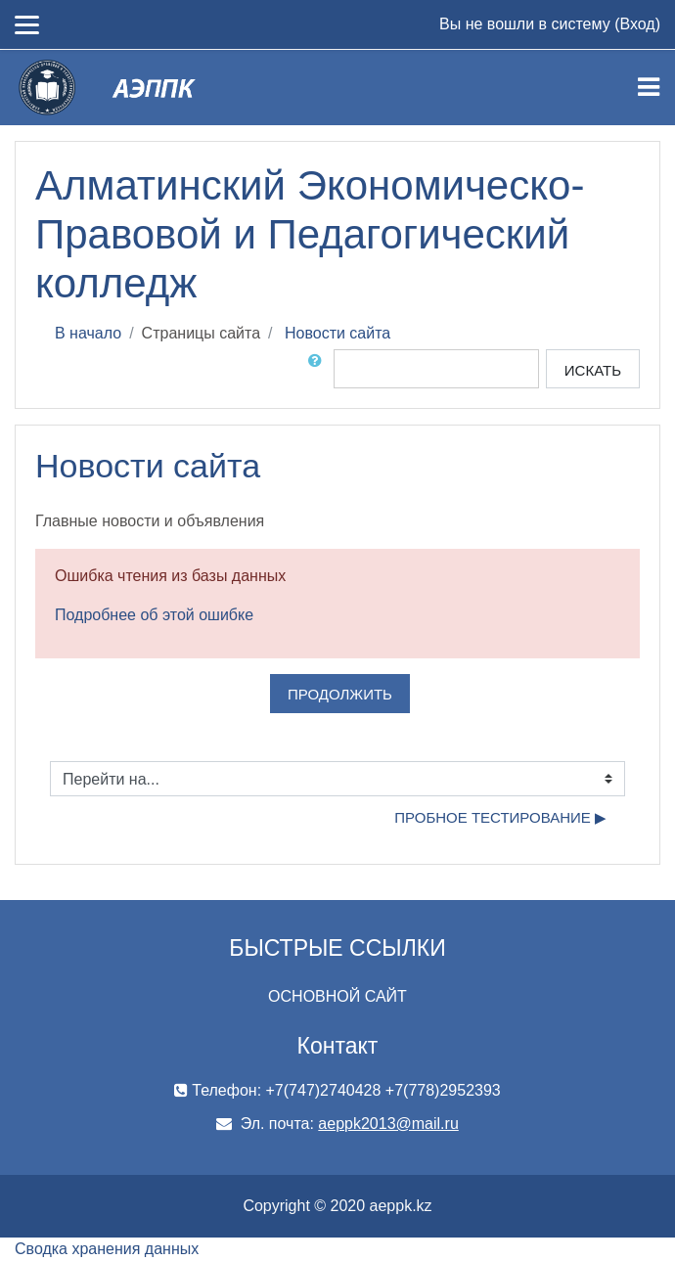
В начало (88, 333)
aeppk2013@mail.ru (388, 1123)
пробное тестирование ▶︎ (500, 817)
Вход (636, 24)
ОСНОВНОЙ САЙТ (337, 996)
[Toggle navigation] (648, 87)
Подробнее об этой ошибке (154, 615)
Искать (592, 370)
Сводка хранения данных (107, 1248)
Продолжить (340, 694)
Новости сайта (337, 333)
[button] (319, 368)
